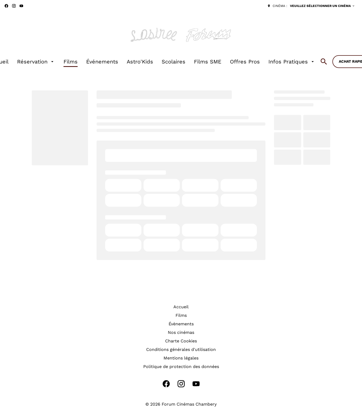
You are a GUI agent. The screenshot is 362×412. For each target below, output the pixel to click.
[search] (324, 61)
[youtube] (21, 6)
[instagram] (14, 6)
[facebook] (6, 6)
